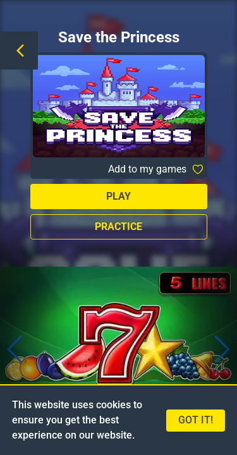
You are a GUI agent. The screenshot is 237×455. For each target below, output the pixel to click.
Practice (118, 227)
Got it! (195, 420)
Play (118, 196)
